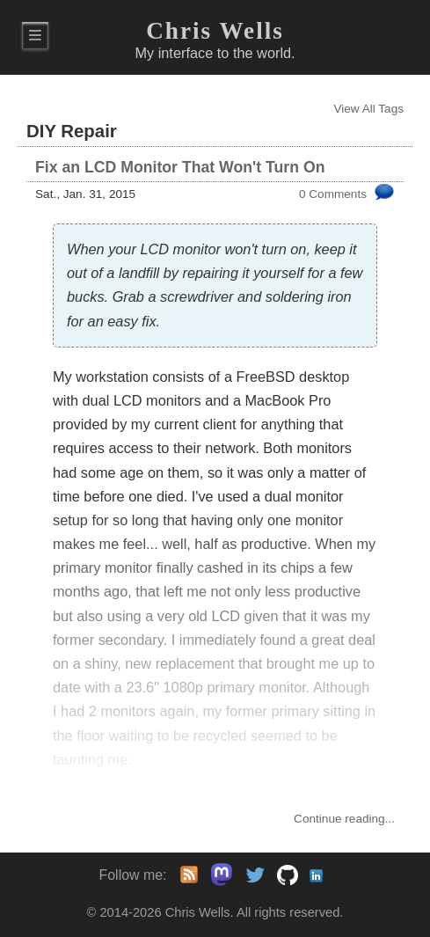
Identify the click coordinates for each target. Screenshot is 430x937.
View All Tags (368, 108)
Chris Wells (215, 31)
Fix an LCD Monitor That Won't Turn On (179, 167)
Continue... (344, 818)
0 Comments (333, 194)
